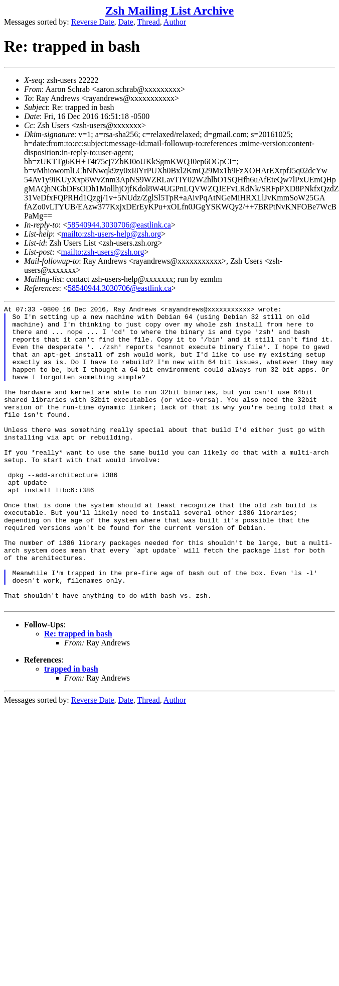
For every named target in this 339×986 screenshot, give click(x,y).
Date (125, 22)
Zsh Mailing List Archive (169, 10)
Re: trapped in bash (78, 694)
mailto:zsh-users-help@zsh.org (111, 234)
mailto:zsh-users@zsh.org (102, 252)
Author (174, 22)
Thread (148, 22)
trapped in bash (71, 729)
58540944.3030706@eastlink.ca (119, 225)
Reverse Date (92, 22)
